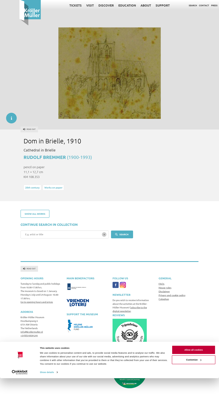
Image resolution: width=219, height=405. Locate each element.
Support (143, 5)
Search (173, 5)
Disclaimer (164, 291)
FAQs (161, 283)
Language (206, 5)
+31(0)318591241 (29, 335)
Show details (47, 399)
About (126, 5)
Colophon (164, 298)
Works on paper (53, 187)
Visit (70, 5)
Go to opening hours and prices (37, 301)
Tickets (56, 5)
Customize (193, 386)
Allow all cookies (193, 376)
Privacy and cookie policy (172, 295)
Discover (86, 5)
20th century (32, 187)
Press (195, 5)
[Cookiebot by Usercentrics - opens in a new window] (19, 399)
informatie (10, 116)
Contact (184, 5)
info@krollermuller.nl (32, 331)
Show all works (35, 213)
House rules (165, 287)
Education (107, 5)
